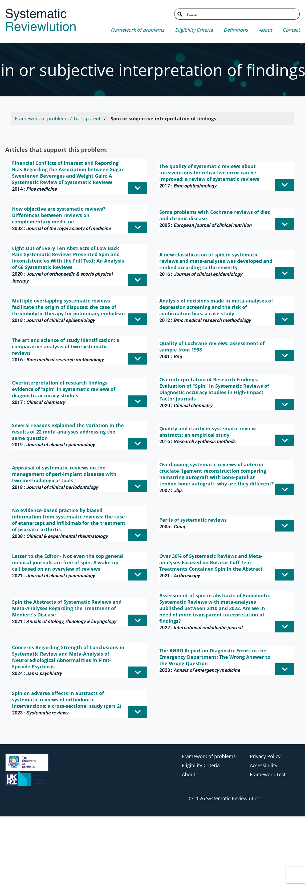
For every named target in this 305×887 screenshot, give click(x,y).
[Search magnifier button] (180, 14)
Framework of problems (137, 30)
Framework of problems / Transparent (57, 118)
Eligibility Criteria (194, 30)
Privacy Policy (265, 756)
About (265, 30)
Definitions (235, 30)
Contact (291, 30)
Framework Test (268, 774)
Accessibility (263, 765)
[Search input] (240, 14)
